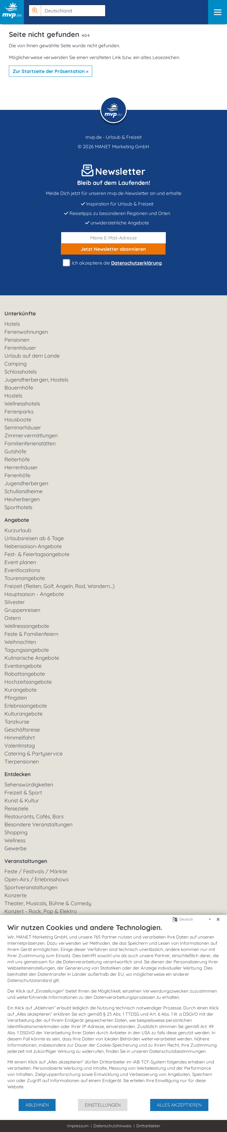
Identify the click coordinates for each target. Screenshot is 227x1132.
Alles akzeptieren (179, 1105)
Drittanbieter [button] (148, 1125)
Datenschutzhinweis (112, 1125)
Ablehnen (37, 1105)
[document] (113, 1010)
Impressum (78, 1125)
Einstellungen (103, 1105)
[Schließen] (218, 919)
